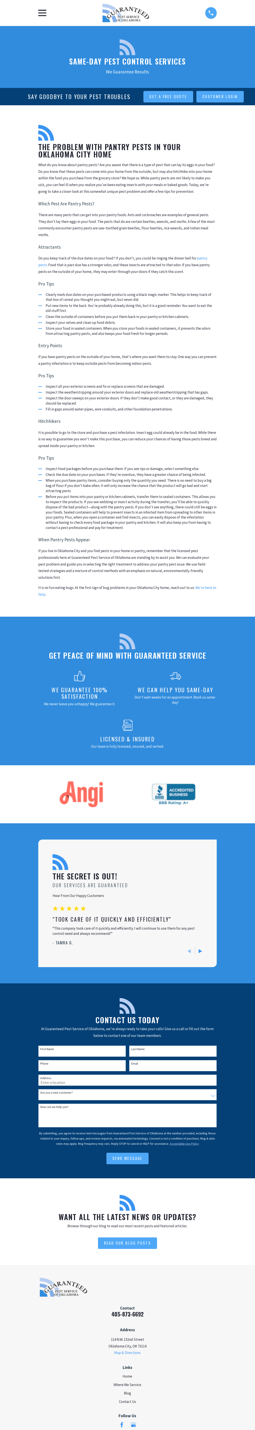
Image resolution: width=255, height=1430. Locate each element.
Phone (44, 1063)
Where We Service (127, 1384)
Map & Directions (127, 1352)
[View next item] (200, 951)
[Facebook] (121, 1424)
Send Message (127, 1158)
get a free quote (168, 96)
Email (134, 1063)
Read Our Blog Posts (127, 1243)
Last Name (138, 1049)
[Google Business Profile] (133, 1424)
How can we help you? (54, 1107)
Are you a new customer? (56, 1092)
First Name (47, 1049)
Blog (127, 1393)
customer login (220, 96)
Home (127, 1376)
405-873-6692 (127, 1314)
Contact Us (127, 1401)
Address (45, 1078)
